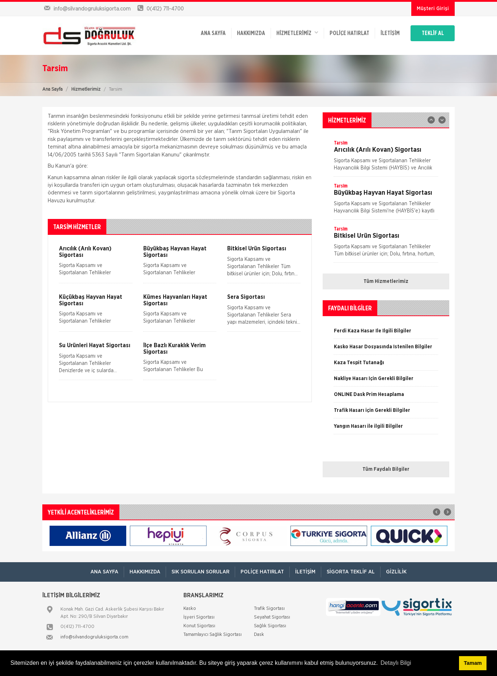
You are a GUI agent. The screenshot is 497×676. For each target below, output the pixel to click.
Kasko (189, 608)
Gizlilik (396, 571)
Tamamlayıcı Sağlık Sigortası (212, 634)
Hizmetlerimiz (86, 89)
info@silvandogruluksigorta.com (94, 637)
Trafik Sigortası (269, 608)
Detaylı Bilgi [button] (396, 663)
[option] (386, 158)
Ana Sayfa (52, 89)
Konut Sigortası (199, 626)
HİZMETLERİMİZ (297, 32)
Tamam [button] (472, 663)
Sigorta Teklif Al (351, 571)
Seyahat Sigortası (272, 617)
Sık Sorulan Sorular (200, 571)
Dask (259, 634)
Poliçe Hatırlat (349, 33)
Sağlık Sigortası (270, 626)
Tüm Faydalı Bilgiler (385, 469)
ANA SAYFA (213, 33)
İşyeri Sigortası (198, 617)
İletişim (390, 33)
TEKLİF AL (433, 33)
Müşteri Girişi (433, 8)
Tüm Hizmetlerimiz (386, 281)
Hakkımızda (251, 33)
